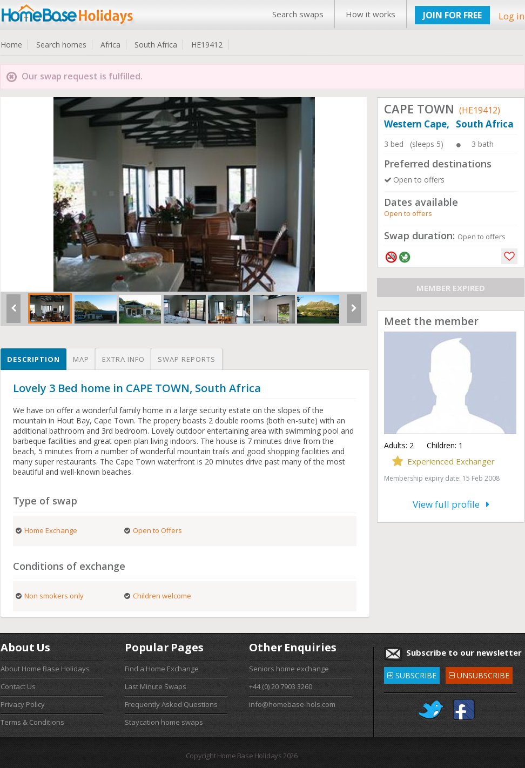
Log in (511, 16)
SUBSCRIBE (412, 674)
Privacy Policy (23, 704)
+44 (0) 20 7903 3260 (280, 686)
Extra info (123, 359)
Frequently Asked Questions (171, 704)
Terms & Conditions (32, 722)
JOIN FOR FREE (452, 15)
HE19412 (207, 44)
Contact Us (18, 686)
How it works (370, 14)
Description (33, 359)
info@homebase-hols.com (292, 704)
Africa (110, 44)
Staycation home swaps (164, 722)
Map (81, 359)
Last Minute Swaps (155, 686)
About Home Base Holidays (45, 668)
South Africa (155, 44)
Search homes (61, 44)
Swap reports (187, 359)
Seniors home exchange (289, 668)
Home (11, 44)
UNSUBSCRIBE (479, 674)
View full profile (451, 504)
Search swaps (298, 14)
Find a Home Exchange (162, 668)
